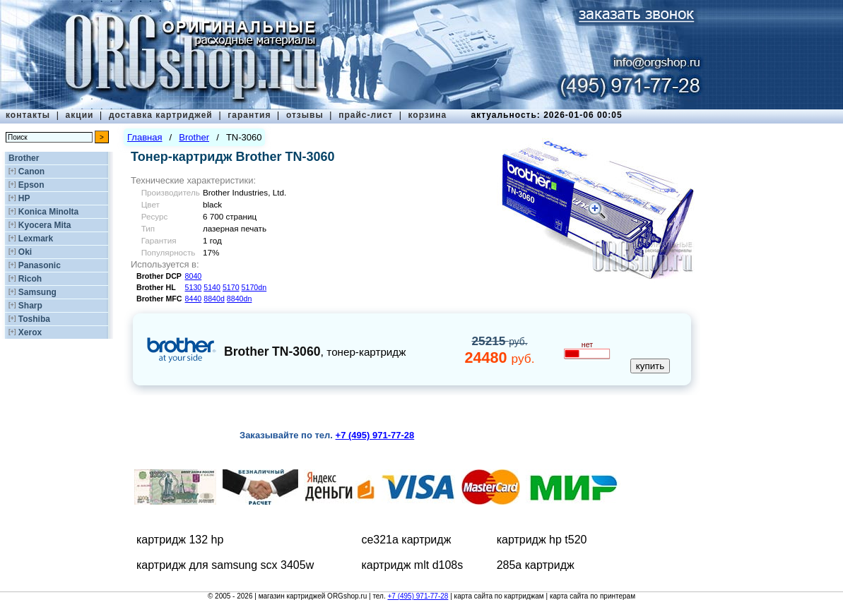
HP (24, 198)
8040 (193, 276)
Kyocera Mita (44, 225)
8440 (193, 298)
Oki (25, 252)
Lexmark (35, 239)
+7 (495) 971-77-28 (417, 596)
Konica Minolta (48, 212)
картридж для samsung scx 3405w (225, 565)
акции (80, 115)
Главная (144, 137)
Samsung (37, 292)
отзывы (305, 115)
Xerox (30, 332)
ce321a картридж (406, 540)
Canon (31, 171)
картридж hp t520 (542, 540)
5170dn (254, 287)
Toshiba (34, 319)
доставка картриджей (161, 115)
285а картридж (535, 565)
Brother (23, 158)
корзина (427, 115)
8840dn (239, 298)
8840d (214, 298)
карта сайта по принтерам (592, 596)
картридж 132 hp (179, 540)
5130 (193, 287)
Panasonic (39, 265)
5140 (212, 287)
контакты (28, 115)
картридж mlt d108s (412, 565)
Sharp (30, 306)
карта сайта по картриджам (499, 596)
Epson (31, 185)
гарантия (249, 115)
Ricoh (30, 279)
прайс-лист (365, 115)
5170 (231, 287)
